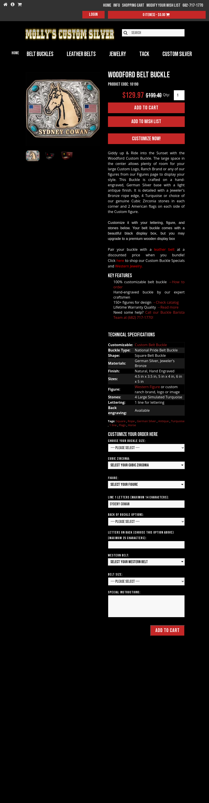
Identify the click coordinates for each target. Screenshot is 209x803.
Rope (131, 421)
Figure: (113, 478)
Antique (164, 421)
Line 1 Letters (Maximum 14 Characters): (138, 497)
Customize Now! (146, 138)
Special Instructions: (124, 592)
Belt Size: (115, 574)
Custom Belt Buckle (151, 344)
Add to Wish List (146, 121)
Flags (122, 425)
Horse (132, 425)
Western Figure (147, 386)
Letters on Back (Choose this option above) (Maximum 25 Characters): (141, 535)
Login (93, 14)
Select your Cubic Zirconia (129, 464)
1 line (113, 425)
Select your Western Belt (129, 561)
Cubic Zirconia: (119, 458)
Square (121, 421)
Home (15, 53)
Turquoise (178, 421)
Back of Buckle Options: (126, 514)
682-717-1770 (193, 5)
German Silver (147, 421)
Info (116, 5)
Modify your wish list (163, 5)
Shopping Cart (133, 5)
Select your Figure (124, 484)
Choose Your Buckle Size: (127, 440)
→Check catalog (165, 301)
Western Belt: (118, 555)
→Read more (168, 306)
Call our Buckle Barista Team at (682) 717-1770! (149, 314)
